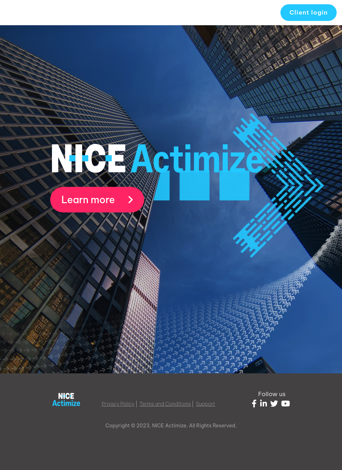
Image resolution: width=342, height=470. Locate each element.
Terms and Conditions (165, 404)
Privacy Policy (118, 404)
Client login (308, 12)
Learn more (97, 200)
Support (205, 404)
